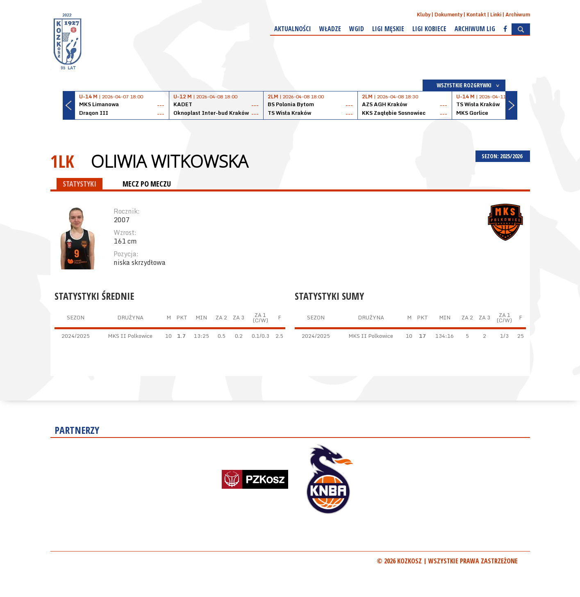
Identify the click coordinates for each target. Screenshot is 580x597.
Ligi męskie (388, 28)
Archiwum (517, 14)
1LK (62, 161)
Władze (330, 28)
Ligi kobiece (429, 28)
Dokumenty (448, 14)
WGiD (356, 28)
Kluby (423, 14)
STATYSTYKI (79, 184)
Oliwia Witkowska (169, 161)
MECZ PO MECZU (147, 184)
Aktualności (292, 28)
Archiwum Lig (475, 28)
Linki (495, 14)
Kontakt (476, 14)
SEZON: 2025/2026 (503, 156)
